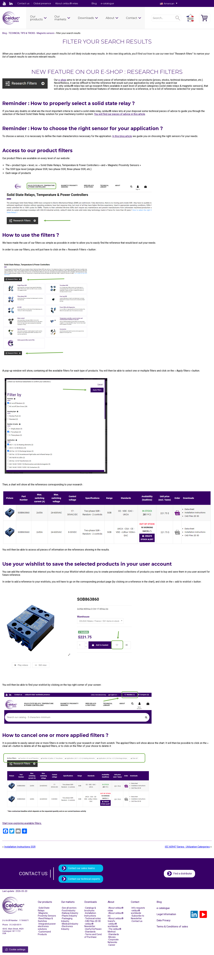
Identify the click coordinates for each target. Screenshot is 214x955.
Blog (94, 3)
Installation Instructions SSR (19, 846)
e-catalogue (107, 3)
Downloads (86, 18)
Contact (131, 18)
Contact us (23, 3)
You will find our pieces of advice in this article (119, 114)
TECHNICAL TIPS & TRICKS (22, 33)
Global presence (42, 3)
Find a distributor (182, 873)
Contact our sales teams (81, 868)
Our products (36, 18)
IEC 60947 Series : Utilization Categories (187, 846)
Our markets (60, 18)
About (110, 18)
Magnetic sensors (45, 33)
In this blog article (122, 136)
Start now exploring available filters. (22, 823)
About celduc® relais (66, 3)
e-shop (62, 79)
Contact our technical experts (84, 878)
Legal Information (166, 914)
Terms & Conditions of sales (172, 926)
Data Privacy (163, 920)
